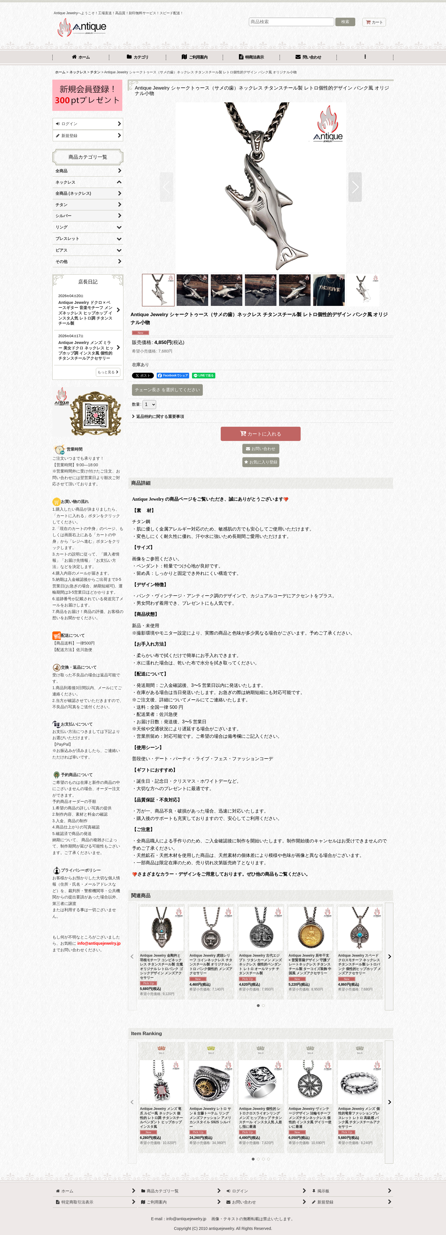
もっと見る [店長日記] (108, 372)
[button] (365, 57)
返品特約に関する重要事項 (158, 416)
